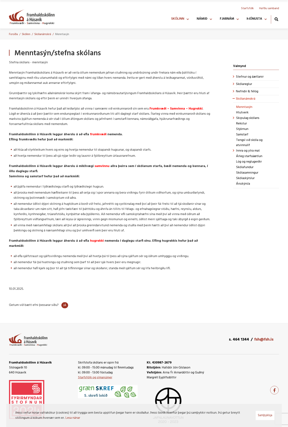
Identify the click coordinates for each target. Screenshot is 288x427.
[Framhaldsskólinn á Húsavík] (33, 16)
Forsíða (13, 34)
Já (64, 305)
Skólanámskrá (42, 34)
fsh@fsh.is (263, 339)
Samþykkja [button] (265, 415)
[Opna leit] (276, 19)
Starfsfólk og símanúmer (95, 377)
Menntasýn (62, 34)
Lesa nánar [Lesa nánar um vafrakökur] (72, 418)
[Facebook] (274, 390)
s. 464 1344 (239, 339)
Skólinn (26, 34)
